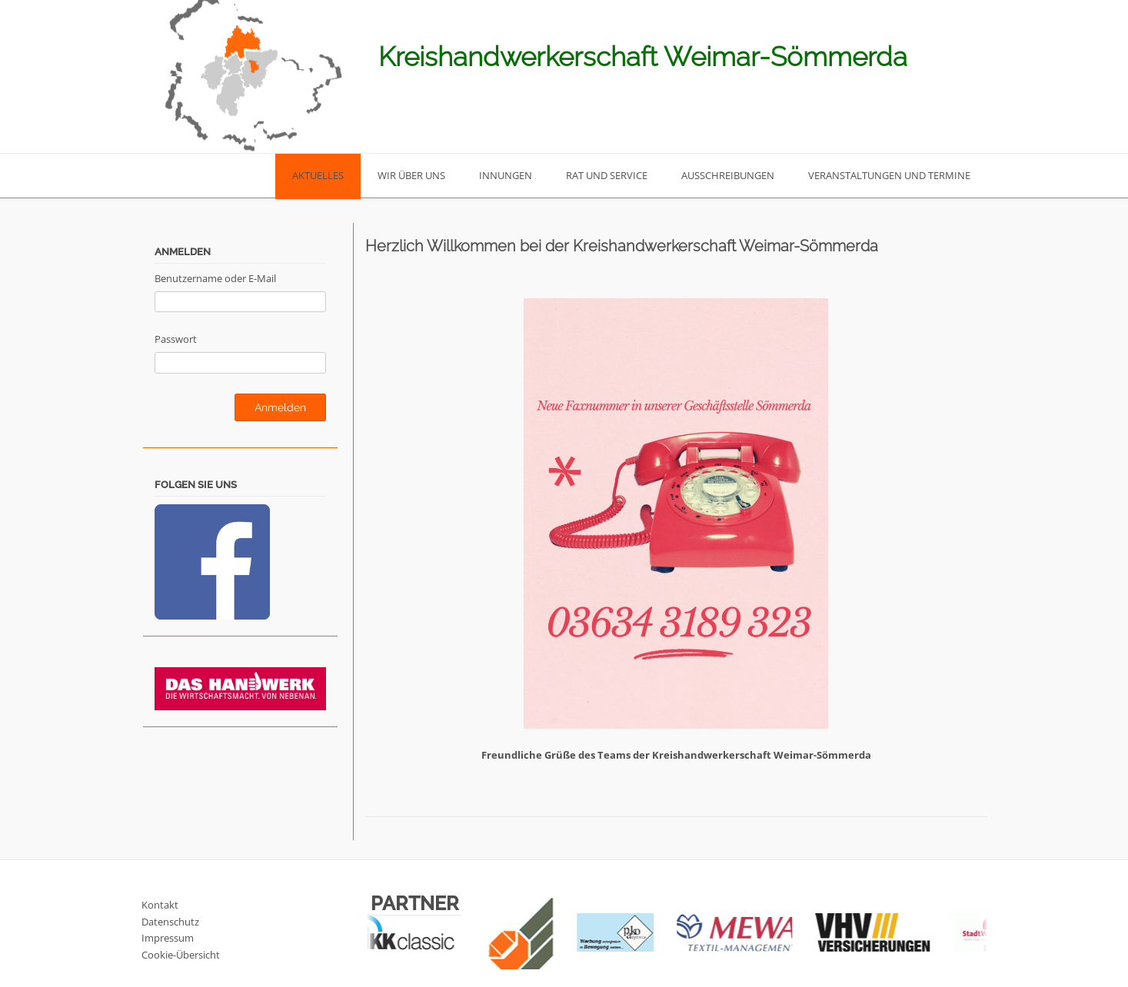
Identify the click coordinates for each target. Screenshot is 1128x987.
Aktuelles (318, 175)
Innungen (505, 175)
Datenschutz (170, 922)
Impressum (167, 938)
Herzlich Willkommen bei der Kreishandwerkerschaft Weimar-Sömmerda (621, 246)
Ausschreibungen (727, 175)
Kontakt (159, 905)
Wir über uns (411, 175)
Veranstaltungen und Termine (889, 175)
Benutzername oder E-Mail (215, 278)
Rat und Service (606, 175)
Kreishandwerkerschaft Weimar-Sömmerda (642, 56)
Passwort (176, 339)
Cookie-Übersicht (180, 955)
